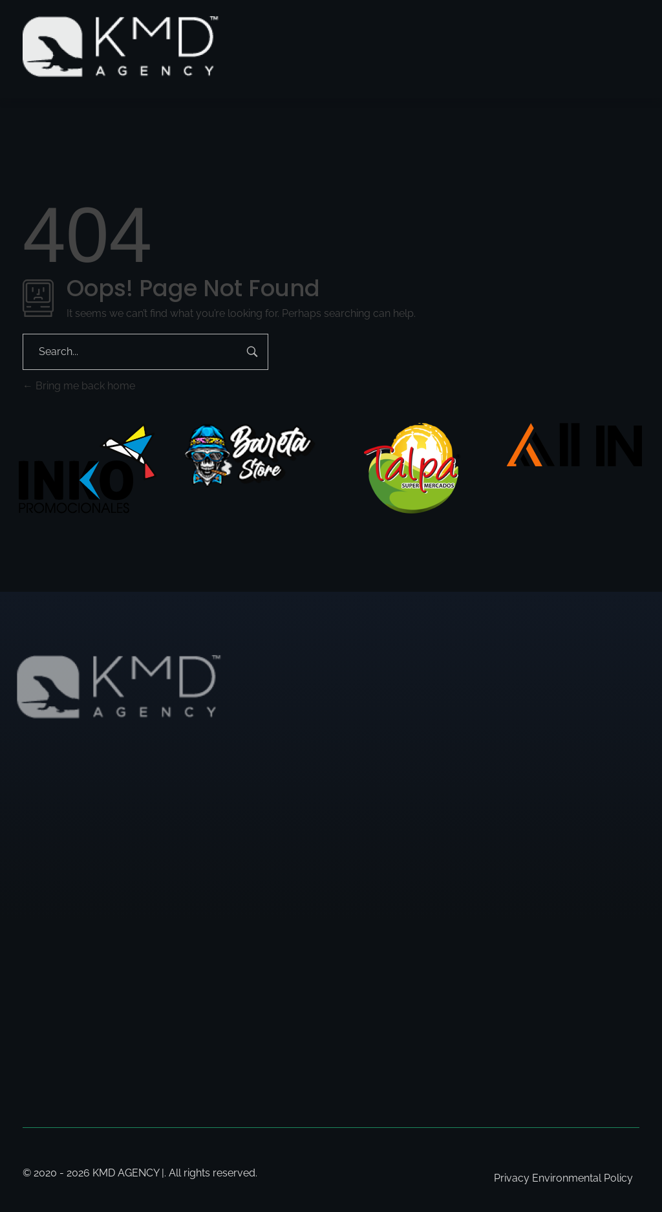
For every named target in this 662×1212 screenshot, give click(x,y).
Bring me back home (79, 386)
